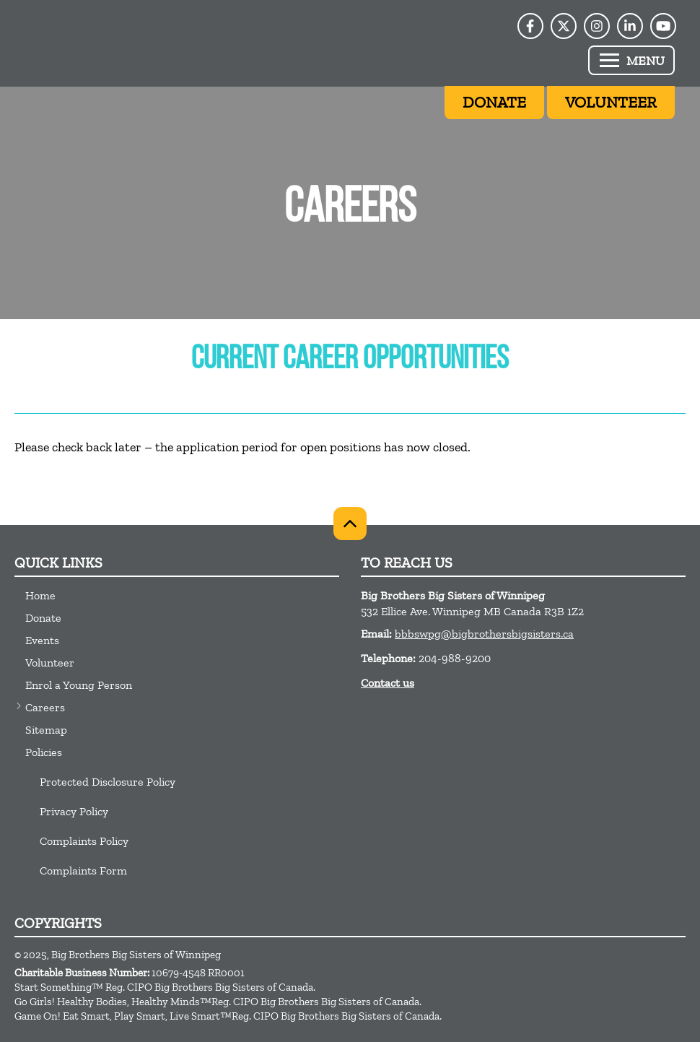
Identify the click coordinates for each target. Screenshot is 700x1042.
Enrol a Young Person (78, 685)
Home (40, 595)
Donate (43, 618)
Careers (45, 707)
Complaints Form (83, 870)
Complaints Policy (84, 841)
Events (42, 640)
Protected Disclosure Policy (107, 782)
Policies (43, 752)
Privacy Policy (74, 811)
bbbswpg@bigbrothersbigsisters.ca (484, 634)
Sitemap (46, 730)
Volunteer (49, 662)
